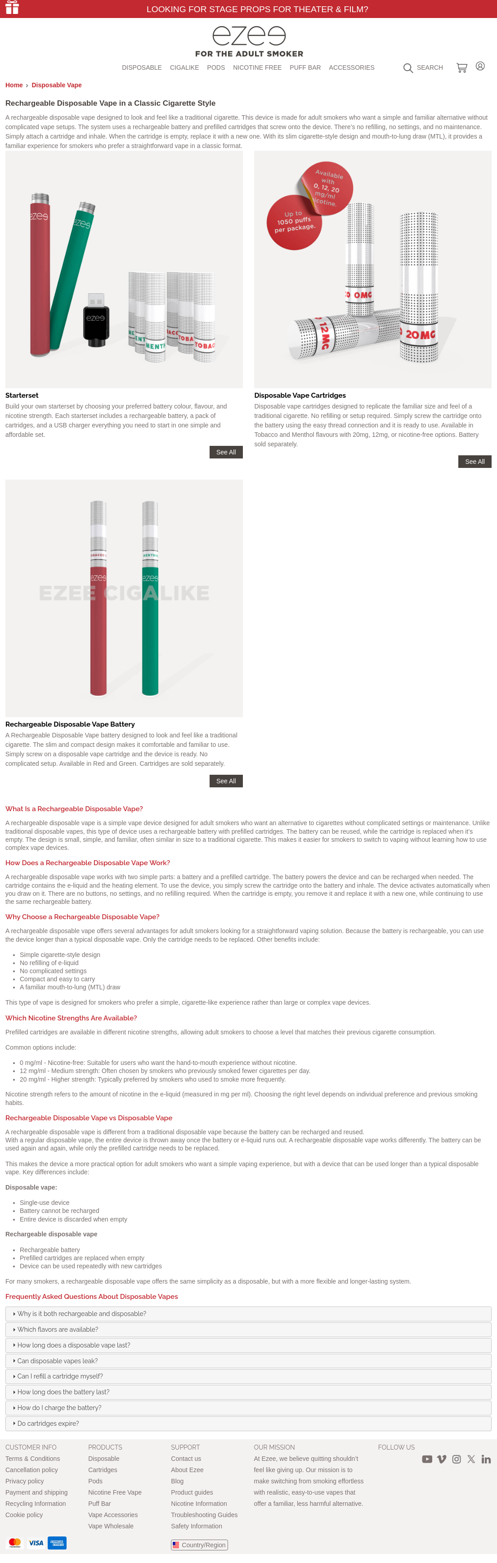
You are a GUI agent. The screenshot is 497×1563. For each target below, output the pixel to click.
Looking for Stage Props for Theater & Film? (257, 9)
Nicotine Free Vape (115, 1492)
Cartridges (102, 1469)
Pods (216, 67)
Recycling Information (35, 1503)
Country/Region (203, 1545)
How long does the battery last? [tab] (60, 1392)
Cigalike (184, 67)
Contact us (186, 1458)
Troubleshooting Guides (204, 1514)
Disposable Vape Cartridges (300, 395)
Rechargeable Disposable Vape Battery (70, 724)
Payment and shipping (36, 1492)
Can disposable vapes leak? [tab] (54, 1360)
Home (14, 85)
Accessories (352, 67)
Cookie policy (24, 1514)
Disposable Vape (57, 85)
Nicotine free (257, 67)
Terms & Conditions (32, 1458)
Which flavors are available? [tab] (54, 1329)
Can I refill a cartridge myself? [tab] (56, 1376)
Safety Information (196, 1526)
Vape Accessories (113, 1514)
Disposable (142, 67)
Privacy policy (24, 1481)
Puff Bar (305, 67)
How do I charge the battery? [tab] (56, 1407)
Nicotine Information (199, 1503)
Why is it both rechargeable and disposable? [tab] (78, 1313)
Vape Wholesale (111, 1526)
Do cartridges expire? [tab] (44, 1423)
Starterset (22, 395)
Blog (177, 1481)
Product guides (192, 1492)
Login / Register (480, 65)
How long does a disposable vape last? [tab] (70, 1344)
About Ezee (187, 1469)
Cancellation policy (31, 1469)
